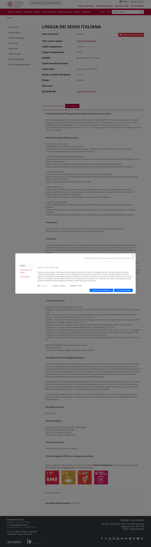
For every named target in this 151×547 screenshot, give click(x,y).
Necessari (44, 286)
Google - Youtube (58, 286)
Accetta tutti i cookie (123, 290)
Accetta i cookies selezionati (101, 290)
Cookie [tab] (22, 266)
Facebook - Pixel (76, 286)
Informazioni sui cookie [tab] (26, 271)
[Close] (133, 256)
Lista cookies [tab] (25, 277)
